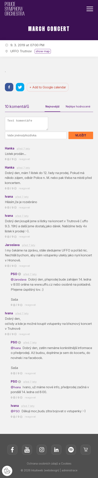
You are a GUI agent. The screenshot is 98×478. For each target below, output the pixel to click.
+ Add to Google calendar (48, 87)
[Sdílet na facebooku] (9, 87)
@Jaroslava (19, 281)
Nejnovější (51, 106)
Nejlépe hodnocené (77, 106)
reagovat (24, 160)
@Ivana (16, 350)
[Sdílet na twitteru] (20, 87)
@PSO (16, 414)
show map (43, 51)
